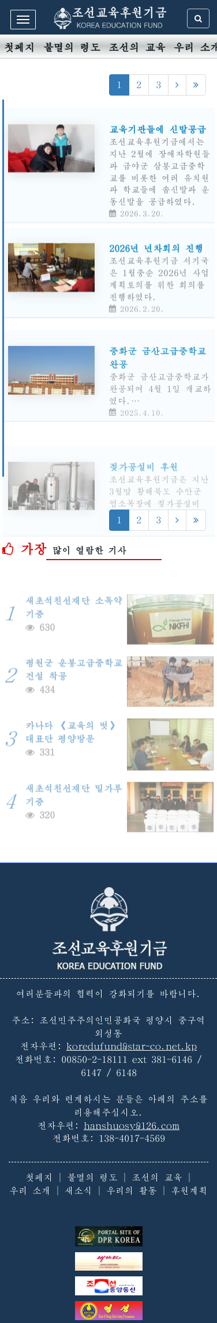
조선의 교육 (137, 47)
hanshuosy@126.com (131, 1125)
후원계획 (189, 1190)
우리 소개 (30, 1190)
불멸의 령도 (71, 47)
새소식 (78, 1190)
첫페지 (19, 47)
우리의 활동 (131, 1190)
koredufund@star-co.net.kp (131, 1046)
